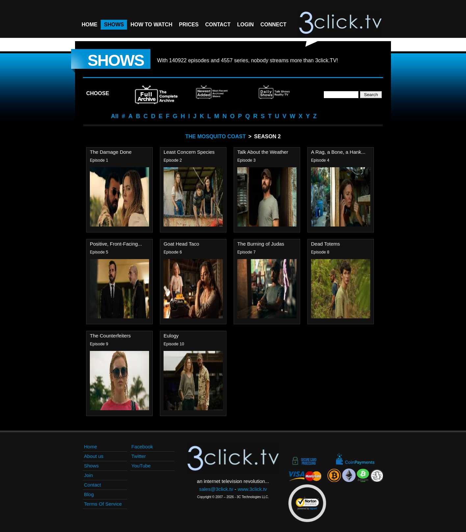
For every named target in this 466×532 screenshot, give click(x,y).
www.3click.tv (252, 489)
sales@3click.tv (216, 489)
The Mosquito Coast (215, 136)
